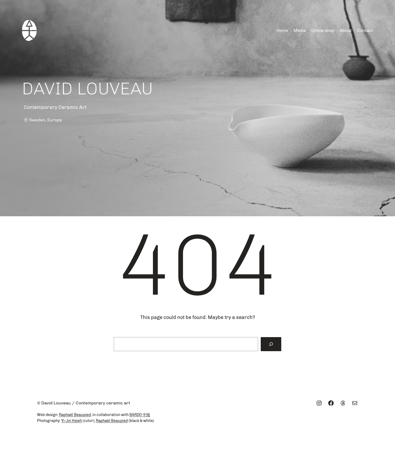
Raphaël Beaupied (75, 415)
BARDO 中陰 (139, 415)
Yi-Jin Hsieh (71, 420)
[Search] (271, 344)
